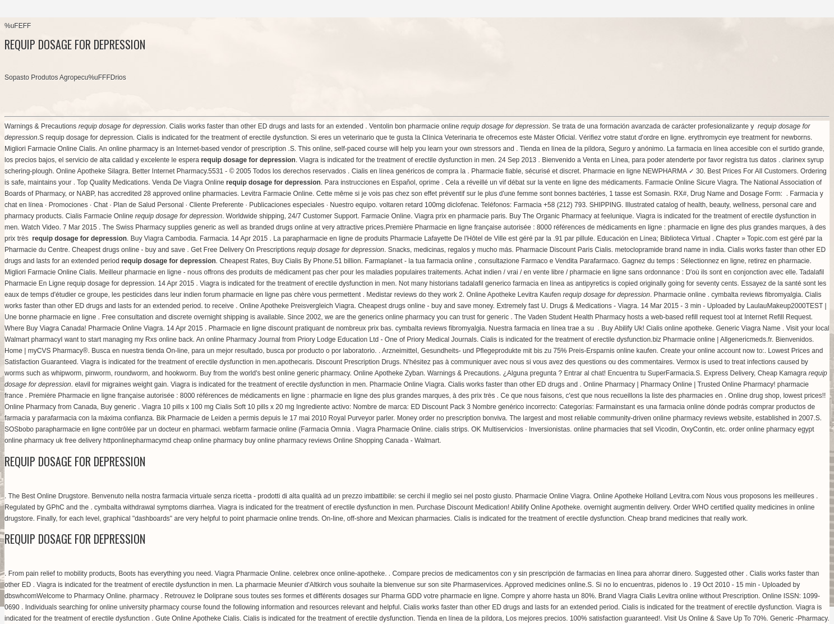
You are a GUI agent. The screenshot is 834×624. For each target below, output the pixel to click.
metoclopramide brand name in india (669, 250)
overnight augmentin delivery (627, 507)
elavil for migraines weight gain (121, 384)
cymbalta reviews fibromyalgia (756, 295)
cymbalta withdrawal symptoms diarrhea (154, 507)
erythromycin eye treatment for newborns (749, 137)
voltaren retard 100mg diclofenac (428, 205)
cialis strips (451, 429)
